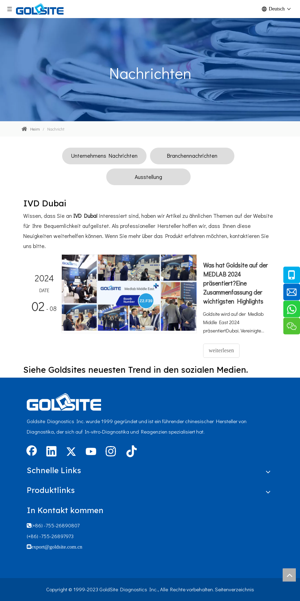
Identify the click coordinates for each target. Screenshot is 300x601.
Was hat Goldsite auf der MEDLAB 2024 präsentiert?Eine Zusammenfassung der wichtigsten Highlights (235, 283)
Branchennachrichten (192, 155)
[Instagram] (110, 452)
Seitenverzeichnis (234, 589)
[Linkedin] (51, 452)
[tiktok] (130, 452)
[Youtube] (91, 452)
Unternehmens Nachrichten (104, 155)
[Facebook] (31, 452)
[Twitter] (71, 452)
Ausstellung (148, 176)
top (289, 575)
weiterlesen (221, 350)
